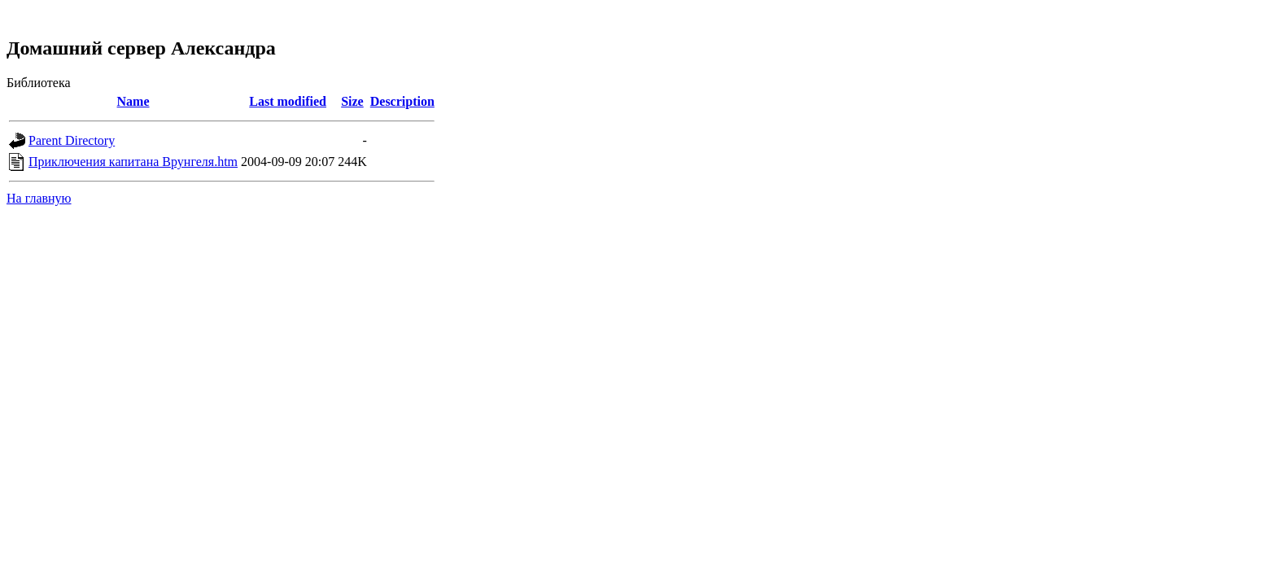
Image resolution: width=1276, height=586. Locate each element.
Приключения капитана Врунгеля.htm (133, 161)
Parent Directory (71, 140)
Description (402, 101)
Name (133, 101)
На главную (39, 198)
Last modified (287, 101)
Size (352, 101)
